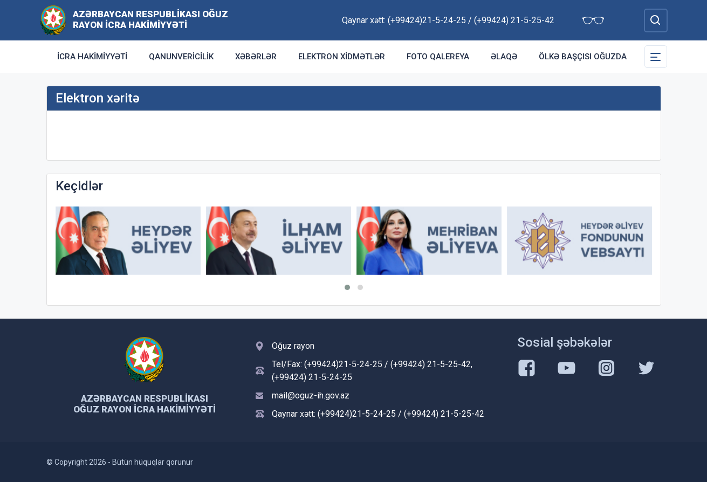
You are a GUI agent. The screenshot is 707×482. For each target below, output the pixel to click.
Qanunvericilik (181, 56)
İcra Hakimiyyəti (92, 56)
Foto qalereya (438, 56)
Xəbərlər (256, 56)
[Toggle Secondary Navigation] (656, 56)
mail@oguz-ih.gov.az (310, 395)
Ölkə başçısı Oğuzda (583, 56)
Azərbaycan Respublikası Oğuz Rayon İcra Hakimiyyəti (150, 19)
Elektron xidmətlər (341, 56)
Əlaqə (504, 56)
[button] (347, 287)
